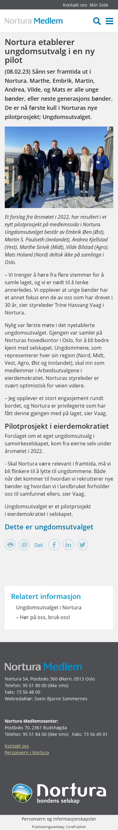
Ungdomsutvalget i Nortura (48, 607)
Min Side (99, 5)
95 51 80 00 (35, 685)
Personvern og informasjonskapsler (59, 819)
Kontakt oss (75, 5)
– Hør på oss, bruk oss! (43, 617)
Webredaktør (18, 699)
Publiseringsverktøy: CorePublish (59, 826)
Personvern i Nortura (27, 752)
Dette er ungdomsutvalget (49, 526)
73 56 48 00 (28, 692)
